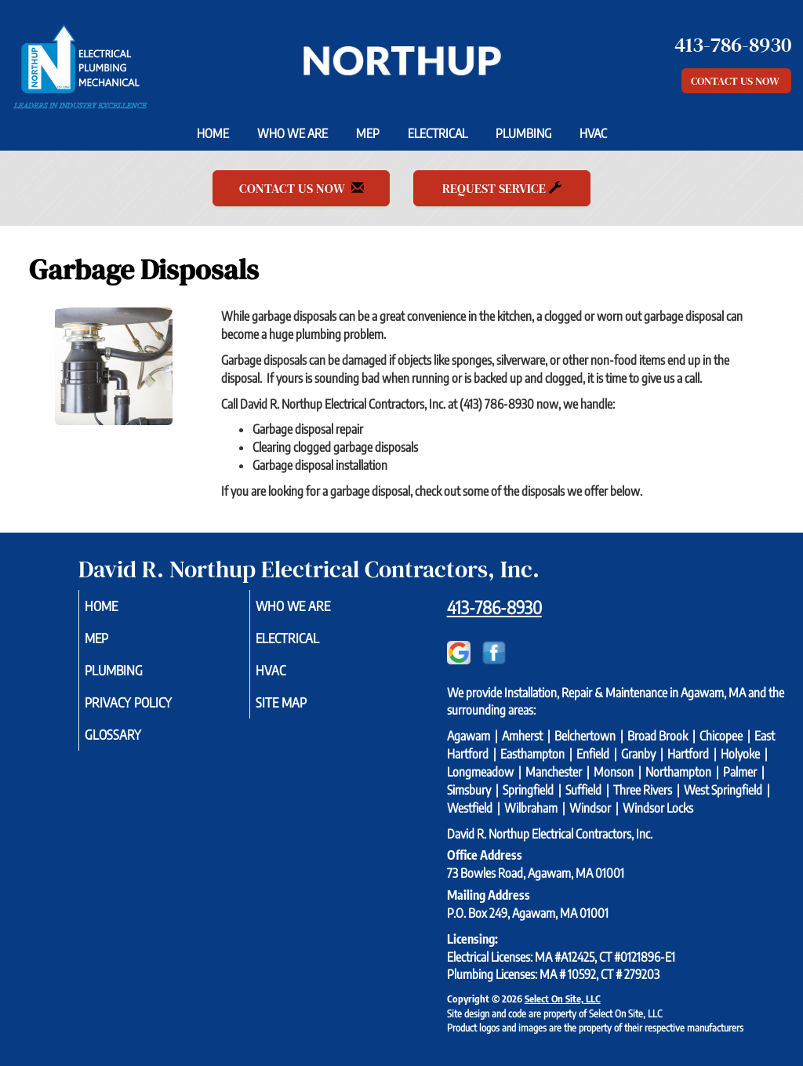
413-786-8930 (494, 607)
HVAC (593, 133)
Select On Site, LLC (563, 998)
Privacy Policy (152, 710)
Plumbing (523, 133)
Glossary (134, 745)
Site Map (303, 710)
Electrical (437, 133)
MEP (368, 133)
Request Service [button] (501, 188)
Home (213, 133)
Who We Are (292, 133)
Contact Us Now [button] (736, 81)
